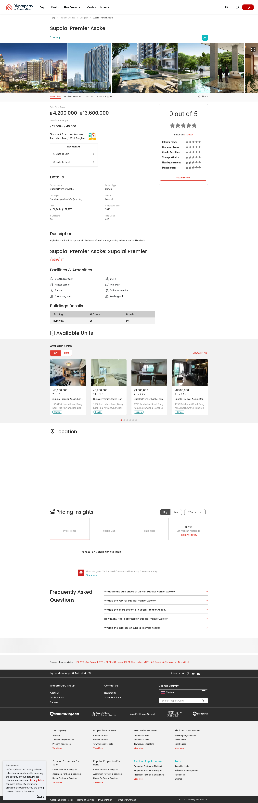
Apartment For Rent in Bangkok (107, 772)
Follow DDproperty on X (203, 673)
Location (89, 96)
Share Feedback (112, 697)
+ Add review (183, 177)
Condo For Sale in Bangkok (64, 767)
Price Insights (104, 96)
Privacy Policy (37, 780)
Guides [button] (91, 7)
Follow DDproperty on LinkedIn (198, 674)
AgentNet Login (182, 764)
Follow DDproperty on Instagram (188, 674)
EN (228, 7)
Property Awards (104, 714)
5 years (192, 512)
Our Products (57, 697)
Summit (142, 714)
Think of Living (64, 714)
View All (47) (200, 353)
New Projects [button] (74, 7)
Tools (178, 759)
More (105, 7)
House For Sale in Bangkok (64, 776)
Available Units (72, 96)
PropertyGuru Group (62, 685)
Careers (54, 702)
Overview (55, 96)
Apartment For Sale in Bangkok (66, 772)
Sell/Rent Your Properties (186, 768)
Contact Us (111, 685)
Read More (56, 260)
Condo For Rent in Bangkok (105, 767)
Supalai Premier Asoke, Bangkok (69, 399)
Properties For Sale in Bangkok (148, 768)
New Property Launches (185, 735)
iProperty (200, 714)
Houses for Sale (100, 740)
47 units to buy (74, 154)
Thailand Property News (63, 740)
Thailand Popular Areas (148, 759)
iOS (87, 673)
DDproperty (59, 730)
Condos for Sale (100, 735)
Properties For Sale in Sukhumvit (149, 772)
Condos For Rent (141, 735)
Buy (55, 353)
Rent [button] (56, 7)
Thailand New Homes (187, 730)
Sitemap (178, 777)
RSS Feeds (180, 772)
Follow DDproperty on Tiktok (206, 673)
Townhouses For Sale (103, 744)
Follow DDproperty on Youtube (193, 674)
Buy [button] (44, 7)
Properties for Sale (104, 730)
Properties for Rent (145, 730)
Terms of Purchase (126, 795)
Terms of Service (85, 795)
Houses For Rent (141, 740)
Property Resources (61, 744)
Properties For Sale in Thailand (148, 764)
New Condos (180, 740)
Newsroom (110, 692)
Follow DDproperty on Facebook (183, 674)
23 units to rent (74, 162)
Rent (66, 353)
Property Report (174, 714)
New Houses (180, 744)
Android (77, 673)
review (188, 134)
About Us (55, 692)
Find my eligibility (188, 534)
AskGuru (56, 735)
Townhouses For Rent (144, 744)
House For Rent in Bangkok (105, 776)
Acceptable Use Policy (61, 795)
